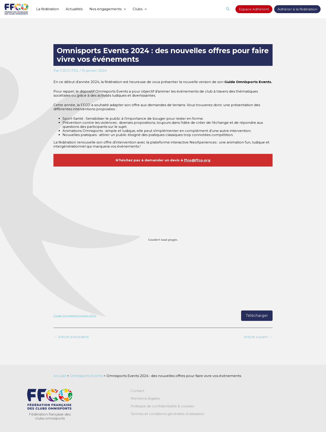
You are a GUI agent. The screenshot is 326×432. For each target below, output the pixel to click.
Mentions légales (145, 398)
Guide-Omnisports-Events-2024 (74, 315)
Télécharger (257, 315)
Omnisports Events (86, 376)
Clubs (140, 9)
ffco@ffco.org (197, 160)
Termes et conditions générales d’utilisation (167, 414)
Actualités (74, 9)
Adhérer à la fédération (297, 9)
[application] (124, 9)
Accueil (59, 376)
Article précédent (71, 337)
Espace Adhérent (254, 9)
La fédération (47, 9)
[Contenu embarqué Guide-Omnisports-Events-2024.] (163, 240)
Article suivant (258, 337)
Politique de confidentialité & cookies (162, 406)
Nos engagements (107, 9)
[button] (228, 9)
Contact (137, 391)
